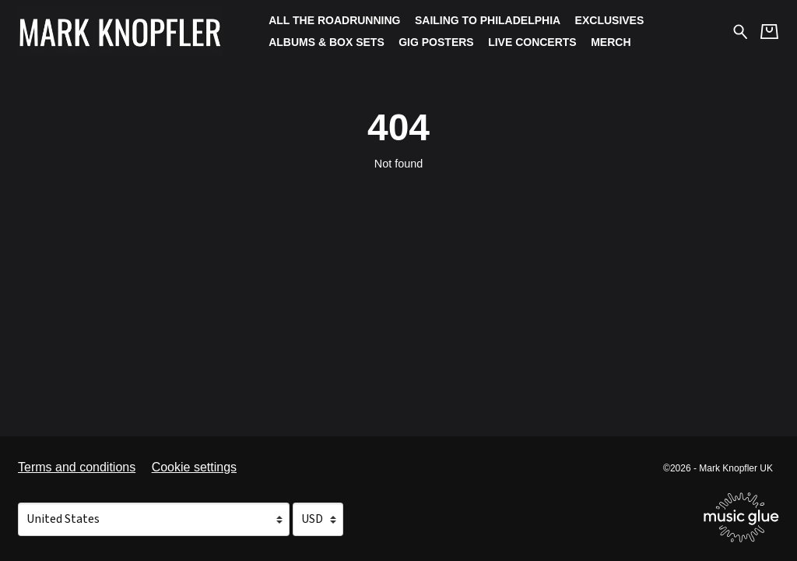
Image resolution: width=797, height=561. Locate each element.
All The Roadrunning (334, 20)
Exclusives (609, 20)
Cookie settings (194, 467)
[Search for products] (740, 31)
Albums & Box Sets (326, 42)
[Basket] (769, 31)
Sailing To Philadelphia (487, 20)
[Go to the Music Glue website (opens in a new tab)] (741, 517)
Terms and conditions (76, 467)
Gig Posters (435, 42)
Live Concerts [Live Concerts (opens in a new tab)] (532, 42)
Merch (610, 42)
